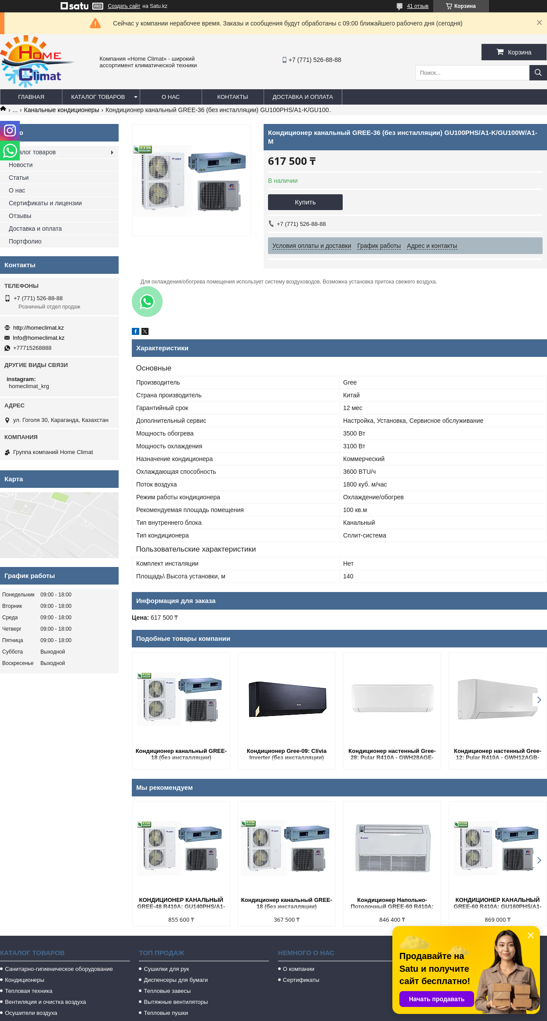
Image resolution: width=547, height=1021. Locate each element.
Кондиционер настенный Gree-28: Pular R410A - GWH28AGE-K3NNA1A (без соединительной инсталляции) (392, 755)
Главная (31, 97)
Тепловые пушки (166, 1013)
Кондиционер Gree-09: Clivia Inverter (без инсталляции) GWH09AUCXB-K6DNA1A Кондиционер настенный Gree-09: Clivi (286, 755)
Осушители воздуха (31, 1013)
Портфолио (25, 241)
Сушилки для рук (166, 969)
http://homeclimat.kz (38, 327)
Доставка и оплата (303, 97)
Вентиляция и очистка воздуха (45, 1002)
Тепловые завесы (167, 991)
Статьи (19, 177)
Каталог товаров (98, 97)
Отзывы (20, 215)
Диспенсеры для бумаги (175, 980)
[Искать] (538, 72)
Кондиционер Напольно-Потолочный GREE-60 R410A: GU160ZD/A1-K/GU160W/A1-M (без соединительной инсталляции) (392, 904)
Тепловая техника (28, 991)
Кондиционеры (24, 980)
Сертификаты (301, 980)
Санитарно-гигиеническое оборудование (59, 969)
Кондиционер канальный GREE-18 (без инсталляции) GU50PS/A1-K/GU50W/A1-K (181, 755)
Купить (305, 202)
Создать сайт (124, 6)
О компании (299, 969)
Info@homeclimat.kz (39, 337)
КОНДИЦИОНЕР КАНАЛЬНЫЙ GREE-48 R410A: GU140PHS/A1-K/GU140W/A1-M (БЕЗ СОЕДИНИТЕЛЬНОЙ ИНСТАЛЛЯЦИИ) (181, 904)
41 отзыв (417, 6)
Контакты (232, 97)
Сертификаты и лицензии (45, 203)
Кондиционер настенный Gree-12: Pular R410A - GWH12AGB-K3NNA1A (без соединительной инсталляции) (497, 755)
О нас (171, 97)
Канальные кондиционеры (61, 109)
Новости (21, 164)
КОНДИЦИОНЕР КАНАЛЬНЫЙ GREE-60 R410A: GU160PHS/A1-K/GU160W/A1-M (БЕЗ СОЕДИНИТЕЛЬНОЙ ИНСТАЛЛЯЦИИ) (498, 904)
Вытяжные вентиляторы (176, 1002)
